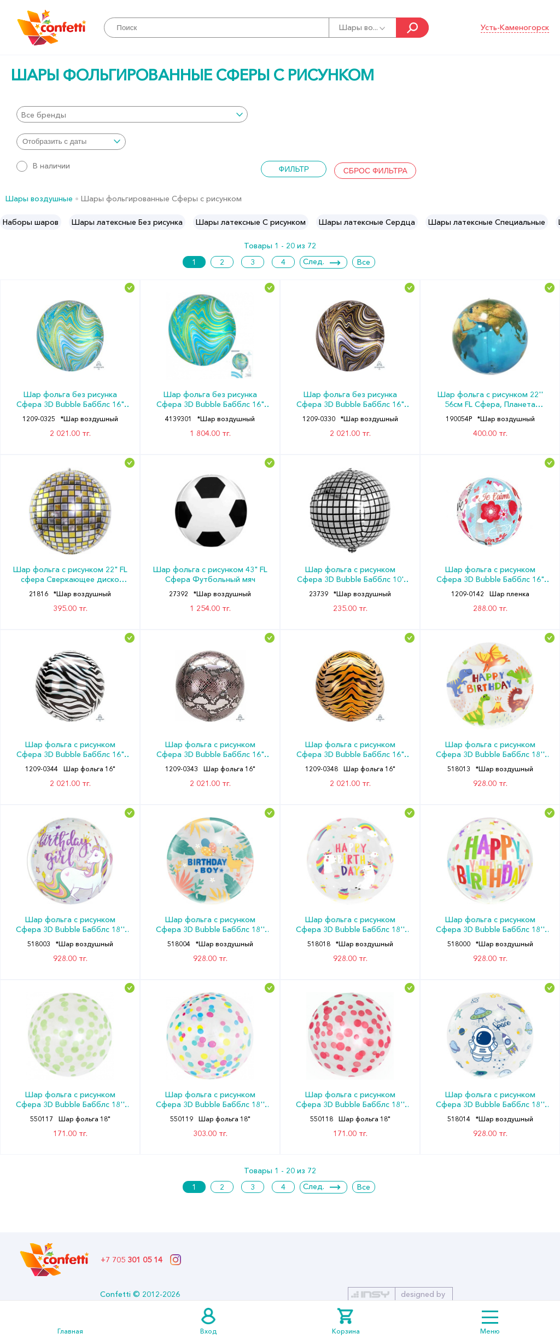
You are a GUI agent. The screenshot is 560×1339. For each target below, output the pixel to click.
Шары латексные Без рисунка (127, 222)
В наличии (43, 166)
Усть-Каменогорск (515, 27)
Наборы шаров (31, 222)
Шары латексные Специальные (486, 222)
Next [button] (551, 222)
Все (363, 262)
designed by (423, 1294)
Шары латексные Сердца (367, 222)
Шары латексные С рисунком (251, 222)
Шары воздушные (39, 198)
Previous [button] (9, 222)
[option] (30, 222)
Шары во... (363, 27)
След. (313, 261)
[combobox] (132, 114)
